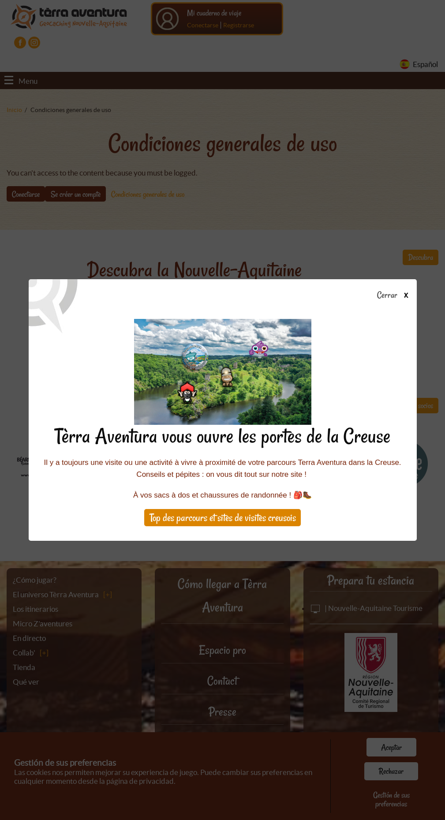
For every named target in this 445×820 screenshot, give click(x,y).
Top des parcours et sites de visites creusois (223, 517)
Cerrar (395, 295)
